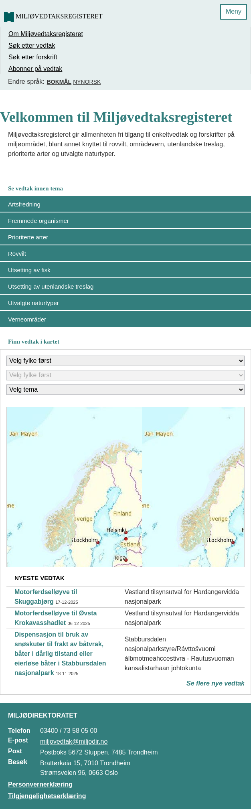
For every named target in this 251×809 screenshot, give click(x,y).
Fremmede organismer (38, 220)
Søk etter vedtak (31, 45)
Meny (233, 11)
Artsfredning (24, 204)
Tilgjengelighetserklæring (47, 796)
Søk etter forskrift (32, 57)
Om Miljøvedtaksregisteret (45, 33)
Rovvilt (17, 253)
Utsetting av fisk (29, 270)
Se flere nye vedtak (215, 683)
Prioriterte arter (28, 237)
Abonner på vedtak (35, 68)
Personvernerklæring (40, 784)
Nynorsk (87, 82)
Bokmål (59, 82)
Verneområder (27, 319)
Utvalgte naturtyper (33, 302)
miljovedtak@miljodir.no (73, 741)
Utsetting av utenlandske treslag (50, 286)
